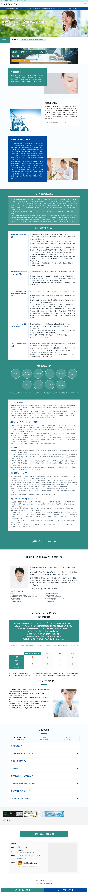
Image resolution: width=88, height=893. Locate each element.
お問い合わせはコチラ (44, 541)
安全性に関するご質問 (44, 738)
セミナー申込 (61, 8)
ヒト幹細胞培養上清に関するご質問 (20, 738)
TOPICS (4, 40)
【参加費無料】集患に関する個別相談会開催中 (33, 40)
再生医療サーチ (9, 820)
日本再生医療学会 (21, 858)
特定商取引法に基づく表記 (44, 880)
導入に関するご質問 (67, 738)
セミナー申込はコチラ (65, 890)
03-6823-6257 (23, 855)
